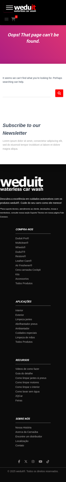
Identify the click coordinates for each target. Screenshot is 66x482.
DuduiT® (20, 251)
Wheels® (20, 247)
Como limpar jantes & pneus (30, 378)
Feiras (18, 400)
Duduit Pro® (22, 238)
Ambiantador (22, 328)
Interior (19, 310)
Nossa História (23, 427)
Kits (17, 274)
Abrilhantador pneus (26, 324)
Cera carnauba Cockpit (28, 269)
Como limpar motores (27, 382)
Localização (22, 441)
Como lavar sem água (27, 391)
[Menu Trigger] (8, 7)
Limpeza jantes (23, 319)
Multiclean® (21, 242)
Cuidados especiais (26, 332)
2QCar (19, 396)
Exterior (19, 315)
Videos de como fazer (27, 368)
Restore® (20, 256)
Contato (19, 445)
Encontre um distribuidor (28, 436)
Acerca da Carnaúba (26, 432)
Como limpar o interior (27, 387)
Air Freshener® (23, 265)
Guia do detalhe (24, 373)
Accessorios (22, 278)
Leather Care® (23, 260)
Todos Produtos (24, 283)
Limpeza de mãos (25, 337)
